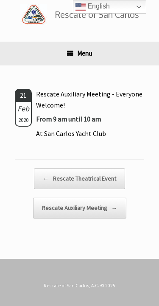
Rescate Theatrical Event (79, 178)
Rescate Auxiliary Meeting (79, 208)
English (92, 7)
